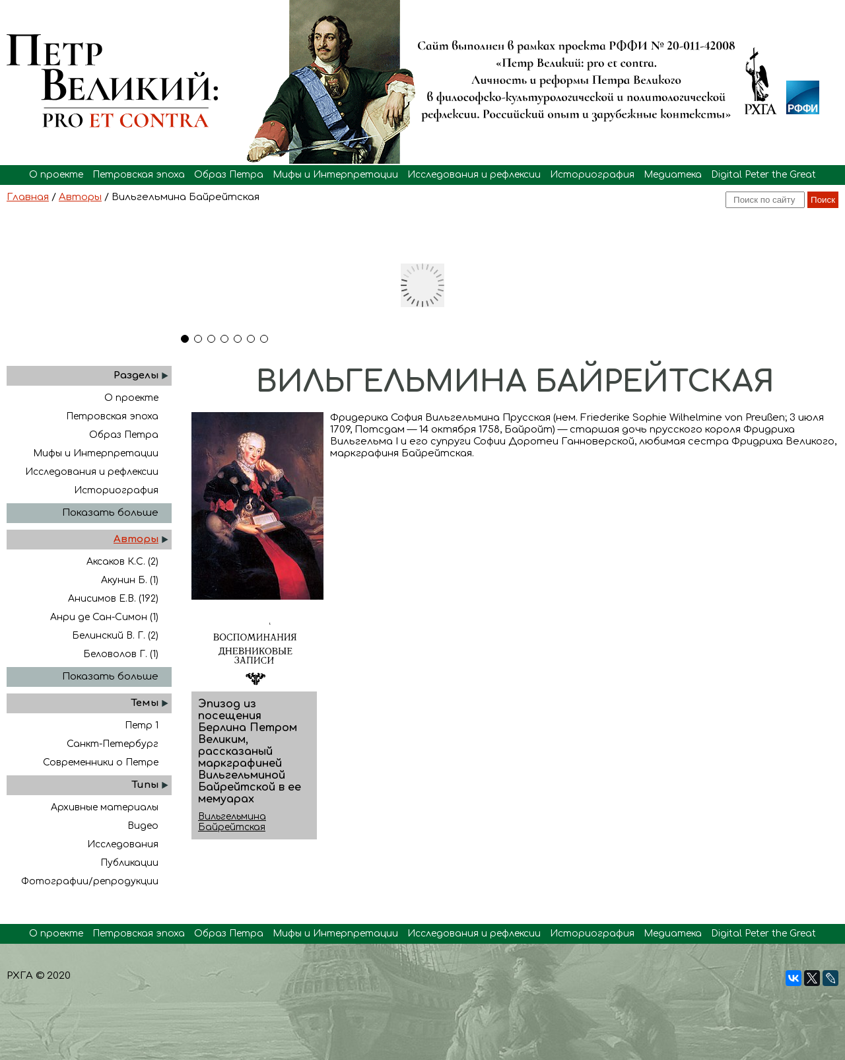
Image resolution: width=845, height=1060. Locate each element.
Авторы (80, 197)
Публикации (129, 863)
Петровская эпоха (138, 175)
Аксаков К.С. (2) (122, 562)
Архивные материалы (104, 807)
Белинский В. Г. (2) (115, 636)
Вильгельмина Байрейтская (232, 822)
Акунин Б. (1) (129, 580)
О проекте (56, 175)
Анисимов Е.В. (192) (113, 599)
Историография (592, 175)
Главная (28, 197)
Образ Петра (228, 175)
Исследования (122, 844)
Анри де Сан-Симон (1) (104, 617)
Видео (142, 826)
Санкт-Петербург (112, 744)
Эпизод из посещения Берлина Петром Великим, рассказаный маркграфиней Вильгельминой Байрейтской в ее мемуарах (249, 751)
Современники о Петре (100, 762)
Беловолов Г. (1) (120, 654)
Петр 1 (141, 725)
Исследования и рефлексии (474, 175)
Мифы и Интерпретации (335, 175)
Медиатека (673, 175)
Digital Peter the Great (763, 175)
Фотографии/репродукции (89, 881)
